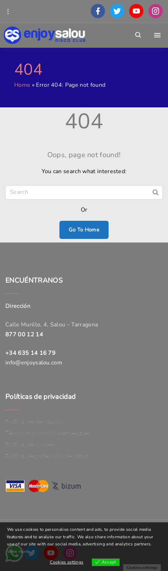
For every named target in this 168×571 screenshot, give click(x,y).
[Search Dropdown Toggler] (138, 35)
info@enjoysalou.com (33, 363)
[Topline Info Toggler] (8, 11)
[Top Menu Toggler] (157, 35)
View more (17, 551)
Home (22, 85)
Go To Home (84, 229)
